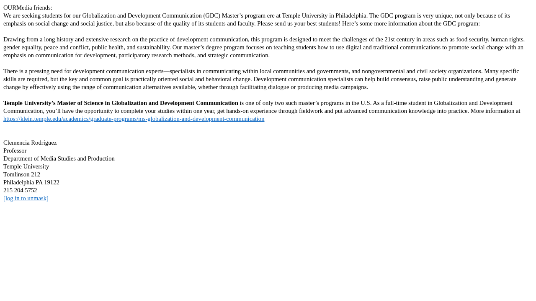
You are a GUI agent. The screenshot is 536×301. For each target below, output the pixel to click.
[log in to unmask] (26, 198)
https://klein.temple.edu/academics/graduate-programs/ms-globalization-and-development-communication (134, 118)
